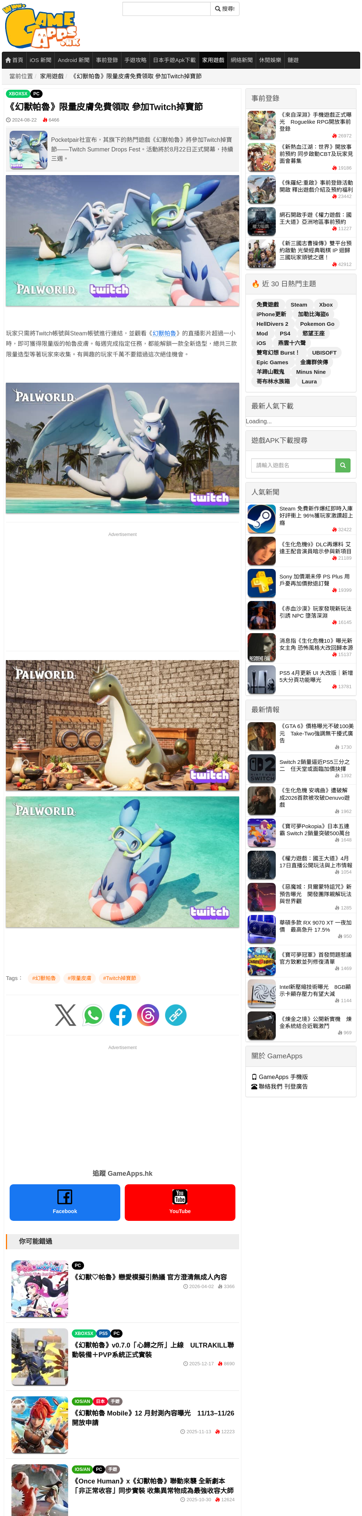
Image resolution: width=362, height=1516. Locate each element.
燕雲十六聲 (292, 343)
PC (36, 93)
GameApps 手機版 (279, 1077)
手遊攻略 (135, 60)
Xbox (326, 304)
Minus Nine (311, 372)
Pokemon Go (317, 324)
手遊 (115, 1401)
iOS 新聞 (40, 60)
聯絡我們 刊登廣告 (279, 1086)
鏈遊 (293, 60)
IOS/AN (82, 1401)
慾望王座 (313, 333)
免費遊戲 (268, 304)
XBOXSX (18, 93)
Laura (309, 381)
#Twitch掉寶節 (119, 978)
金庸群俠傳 (314, 362)
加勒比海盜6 (313, 314)
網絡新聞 (242, 60)
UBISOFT (324, 352)
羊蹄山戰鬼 (271, 372)
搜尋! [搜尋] (225, 9)
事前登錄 (107, 60)
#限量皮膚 (79, 978)
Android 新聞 (74, 60)
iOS (262, 343)
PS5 (103, 1333)
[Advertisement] (122, 590)
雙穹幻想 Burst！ (279, 352)
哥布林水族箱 (274, 381)
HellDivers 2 (273, 324)
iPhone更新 (272, 314)
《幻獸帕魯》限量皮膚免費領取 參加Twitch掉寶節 (136, 76)
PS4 (286, 333)
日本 (100, 1401)
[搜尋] (167, 9)
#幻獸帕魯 (44, 978)
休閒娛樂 (270, 60)
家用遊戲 (213, 60)
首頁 (14, 60)
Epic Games (273, 362)
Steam (300, 304)
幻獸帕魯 (164, 333)
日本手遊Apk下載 (174, 60)
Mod (263, 333)
